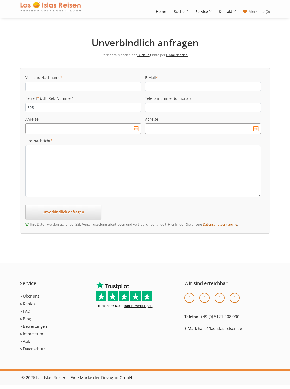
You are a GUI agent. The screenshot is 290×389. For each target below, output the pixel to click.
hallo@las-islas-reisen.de (220, 332)
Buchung (144, 59)
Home (161, 11)
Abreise (151, 123)
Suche (181, 11)
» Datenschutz (32, 353)
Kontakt (227, 11)
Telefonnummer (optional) (168, 102)
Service (203, 11)
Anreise (32, 123)
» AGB (25, 345)
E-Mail (151, 82)
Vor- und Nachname (43, 82)
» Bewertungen (33, 330)
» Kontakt (28, 308)
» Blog (25, 323)
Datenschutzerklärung (220, 228)
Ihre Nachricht (39, 145)
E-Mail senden (177, 59)
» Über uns (29, 300)
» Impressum (31, 338)
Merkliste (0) (259, 11)
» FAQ (25, 315)
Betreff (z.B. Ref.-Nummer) (49, 102)
